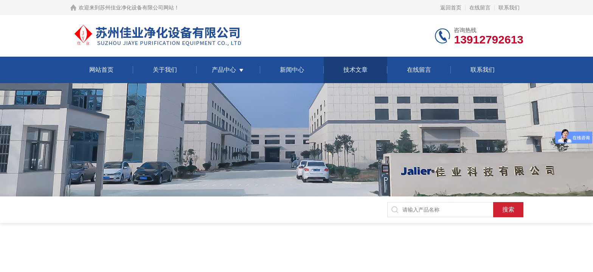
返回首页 (450, 8)
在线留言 (480, 8)
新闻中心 (292, 69)
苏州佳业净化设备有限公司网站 (137, 8)
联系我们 (509, 8)
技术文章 (355, 69)
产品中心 (224, 69)
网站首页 (101, 69)
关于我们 (165, 69)
